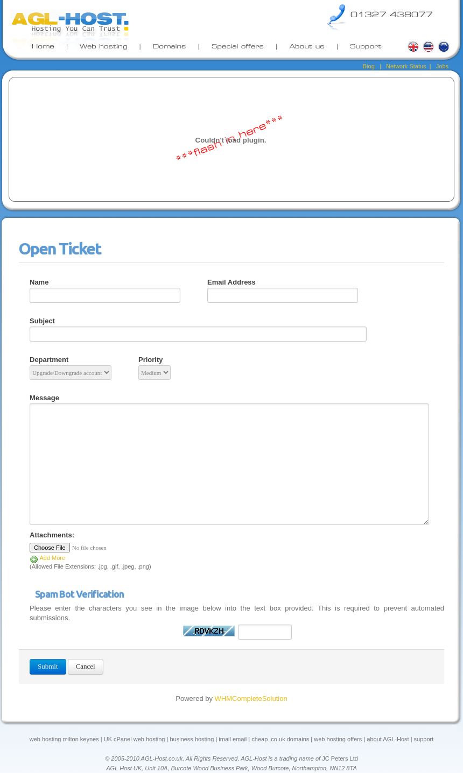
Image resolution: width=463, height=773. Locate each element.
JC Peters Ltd (340, 758)
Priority (150, 360)
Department (49, 360)
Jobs (441, 66)
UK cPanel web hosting (134, 739)
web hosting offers (338, 739)
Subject (42, 321)
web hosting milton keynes (64, 739)
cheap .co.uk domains (280, 739)
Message (44, 398)
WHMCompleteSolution (251, 698)
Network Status (406, 66)
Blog (369, 66)
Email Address (231, 282)
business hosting (192, 739)
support (424, 739)
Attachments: (52, 535)
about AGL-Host (388, 739)
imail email (232, 739)
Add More (47, 558)
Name (39, 282)
